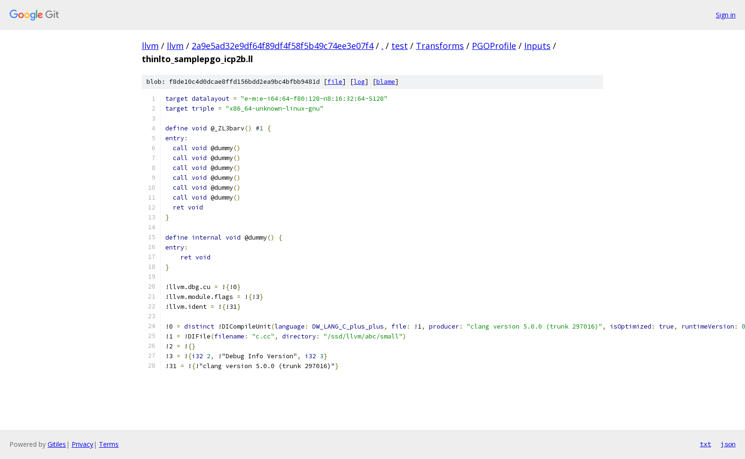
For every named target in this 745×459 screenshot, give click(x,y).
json (728, 444)
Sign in (726, 14)
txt (705, 444)
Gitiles (57, 444)
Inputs (537, 45)
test (399, 45)
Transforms (440, 45)
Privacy (82, 444)
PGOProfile (494, 45)
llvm (150, 45)
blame (385, 82)
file (334, 82)
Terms (109, 444)
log (359, 82)
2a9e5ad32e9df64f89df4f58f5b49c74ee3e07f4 (282, 45)
